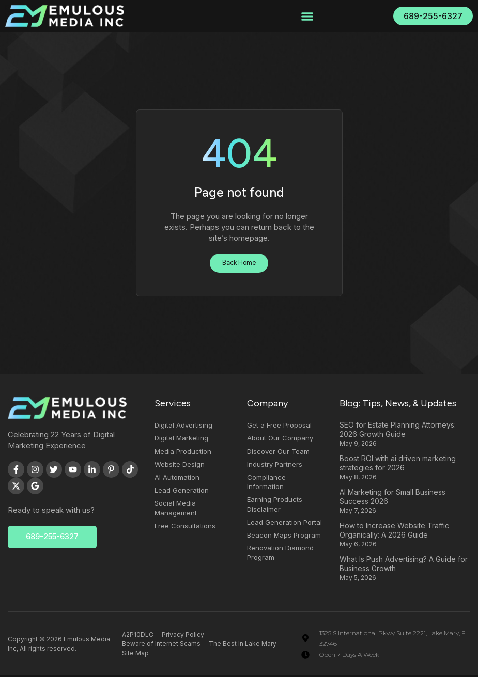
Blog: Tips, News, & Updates (398, 405)
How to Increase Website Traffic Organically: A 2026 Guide (394, 532)
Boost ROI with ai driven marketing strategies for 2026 (398, 464)
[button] (307, 16)
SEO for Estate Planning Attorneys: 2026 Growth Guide (398, 431)
